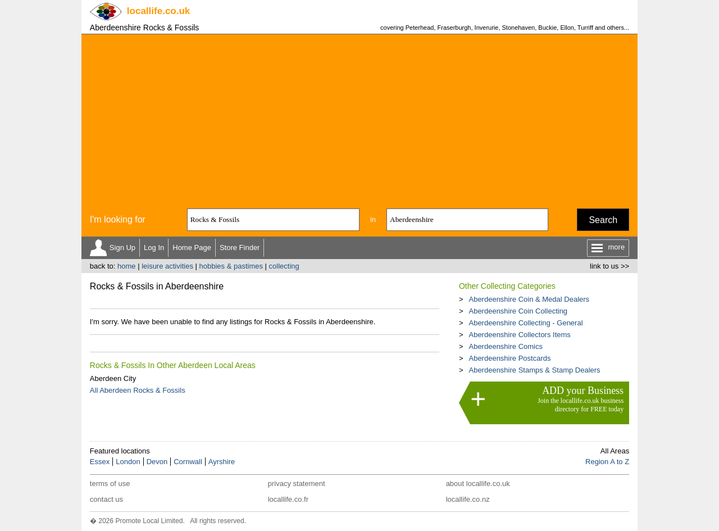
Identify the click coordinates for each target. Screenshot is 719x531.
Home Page (191, 247)
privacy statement (296, 483)
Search (603, 220)
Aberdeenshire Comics (505, 346)
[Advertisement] (359, 118)
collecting (284, 266)
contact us (106, 499)
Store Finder (240, 247)
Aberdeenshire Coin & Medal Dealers (528, 299)
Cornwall (188, 461)
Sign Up (122, 247)
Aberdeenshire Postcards (509, 358)
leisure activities (167, 266)
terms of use (110, 483)
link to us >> (609, 266)
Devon (157, 461)
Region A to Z (607, 461)
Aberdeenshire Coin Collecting (517, 311)
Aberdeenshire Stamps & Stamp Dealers (534, 370)
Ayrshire (221, 461)
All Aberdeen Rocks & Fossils (137, 390)
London (128, 461)
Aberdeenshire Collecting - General (525, 323)
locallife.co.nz (468, 499)
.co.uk (158, 11)
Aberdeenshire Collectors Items (519, 334)
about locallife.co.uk (478, 483)
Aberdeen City (113, 378)
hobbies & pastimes (231, 266)
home (126, 266)
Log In (154, 247)
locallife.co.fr (288, 499)
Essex (100, 461)
